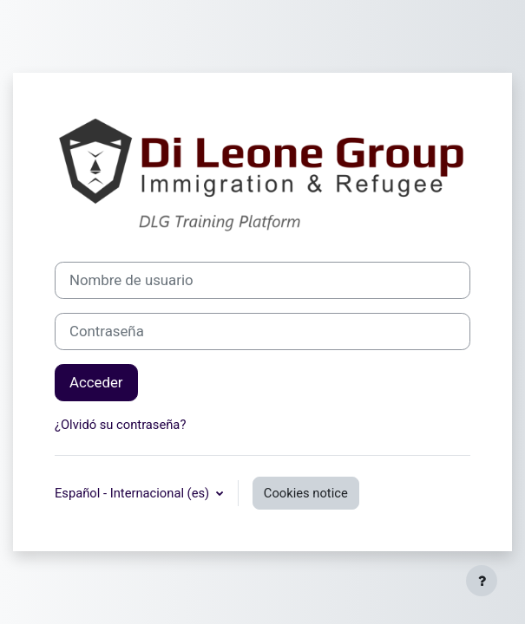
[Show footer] (481, 580)
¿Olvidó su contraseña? (120, 424)
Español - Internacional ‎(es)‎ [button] (134, 493)
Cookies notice (306, 493)
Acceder (96, 382)
